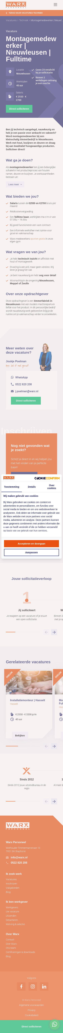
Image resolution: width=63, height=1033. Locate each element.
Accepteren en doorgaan (31, 543)
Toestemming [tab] (11, 486)
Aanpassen (31, 552)
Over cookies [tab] (51, 487)
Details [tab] (32, 486)
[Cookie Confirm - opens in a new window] (47, 478)
